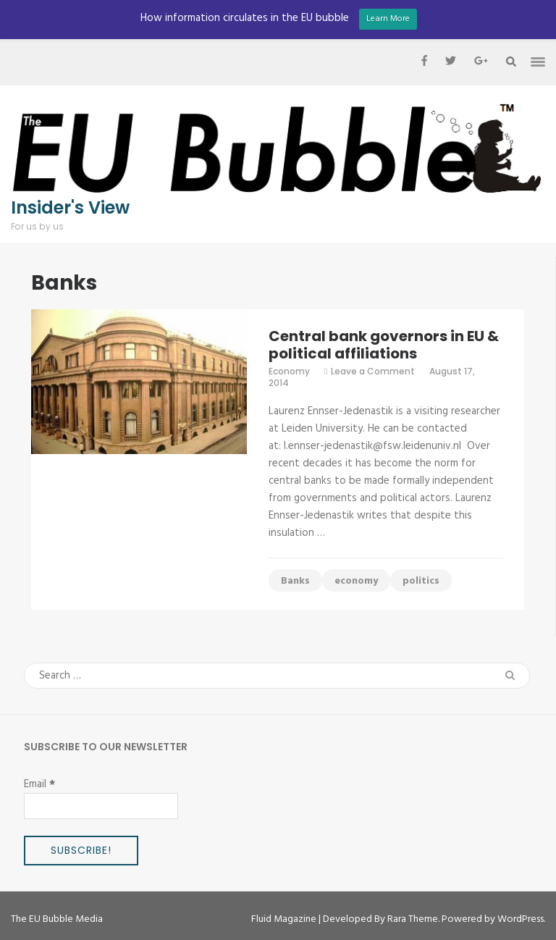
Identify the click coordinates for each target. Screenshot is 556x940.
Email (39, 784)
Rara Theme (412, 919)
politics (421, 581)
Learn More (388, 19)
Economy (289, 371)
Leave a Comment (373, 371)
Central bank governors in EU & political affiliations (384, 345)
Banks (295, 581)
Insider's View (70, 208)
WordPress (520, 919)
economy (356, 581)
